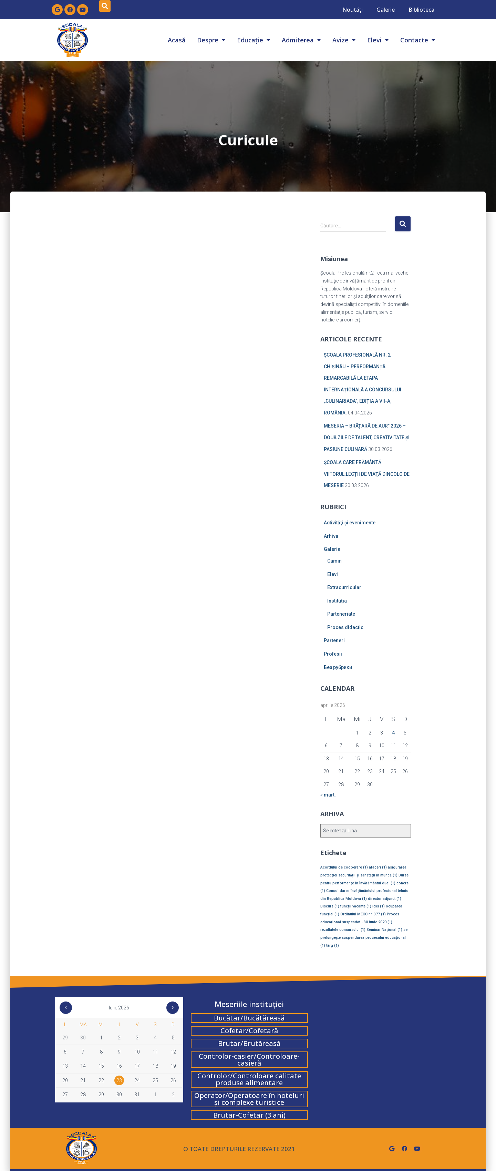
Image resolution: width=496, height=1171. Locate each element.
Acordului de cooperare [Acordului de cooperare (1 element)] (344, 867)
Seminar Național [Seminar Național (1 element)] (384, 929)
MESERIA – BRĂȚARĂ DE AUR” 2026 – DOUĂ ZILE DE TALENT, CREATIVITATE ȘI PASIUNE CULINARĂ (367, 437)
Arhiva (331, 536)
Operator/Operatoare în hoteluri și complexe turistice (249, 1099)
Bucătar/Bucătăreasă (249, 1018)
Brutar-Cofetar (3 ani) (249, 1115)
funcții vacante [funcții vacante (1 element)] (355, 906)
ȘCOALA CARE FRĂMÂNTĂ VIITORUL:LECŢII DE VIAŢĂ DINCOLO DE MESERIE (367, 474)
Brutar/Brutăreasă (249, 1043)
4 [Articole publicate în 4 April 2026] (393, 733)
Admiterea (301, 40)
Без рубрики (338, 667)
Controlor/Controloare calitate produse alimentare (249, 1079)
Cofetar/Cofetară (249, 1030)
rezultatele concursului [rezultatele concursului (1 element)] (342, 929)
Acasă (176, 40)
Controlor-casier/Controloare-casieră (249, 1059)
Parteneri (334, 640)
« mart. (328, 795)
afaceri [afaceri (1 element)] (378, 867)
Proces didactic (345, 627)
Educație (253, 40)
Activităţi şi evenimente (349, 522)
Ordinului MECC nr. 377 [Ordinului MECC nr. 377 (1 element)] (363, 914)
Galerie (385, 9)
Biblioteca (421, 9)
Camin (334, 561)
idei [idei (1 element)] (378, 906)
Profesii (333, 654)
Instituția (337, 601)
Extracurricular (344, 587)
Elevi (378, 40)
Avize (343, 40)
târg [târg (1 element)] (332, 945)
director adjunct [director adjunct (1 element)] (384, 898)
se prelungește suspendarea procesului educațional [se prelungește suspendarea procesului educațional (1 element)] (363, 937)
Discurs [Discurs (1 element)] (329, 906)
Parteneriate (341, 614)
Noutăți (352, 9)
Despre (211, 40)
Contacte (417, 40)
